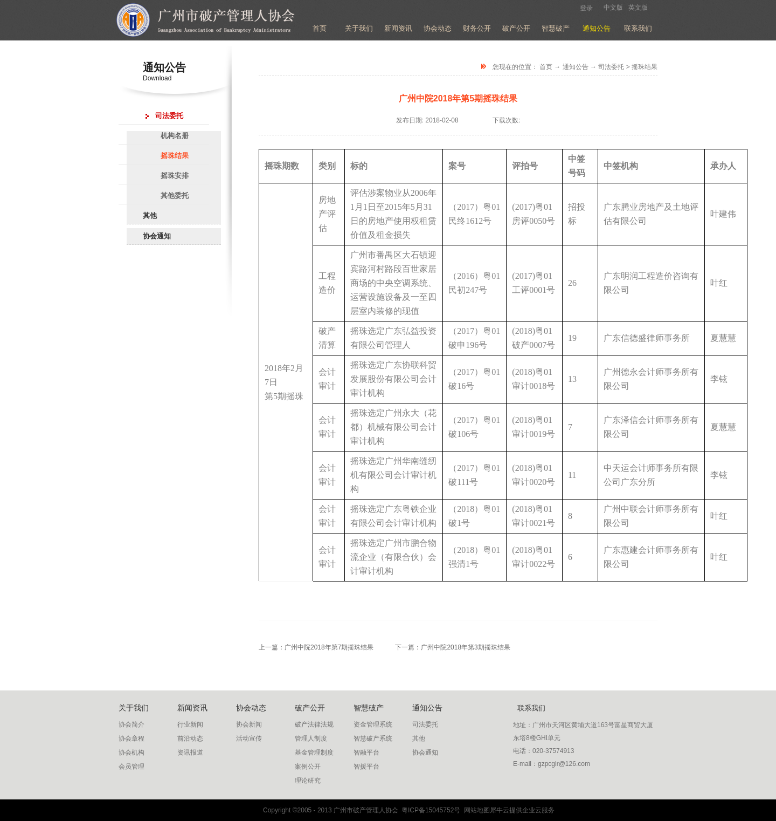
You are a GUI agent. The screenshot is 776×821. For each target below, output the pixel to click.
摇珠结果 (644, 67)
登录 (586, 8)
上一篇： (316, 647)
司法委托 (611, 67)
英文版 (638, 7)
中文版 (613, 7)
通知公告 (575, 67)
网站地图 (475, 810)
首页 (320, 28)
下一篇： (452, 647)
